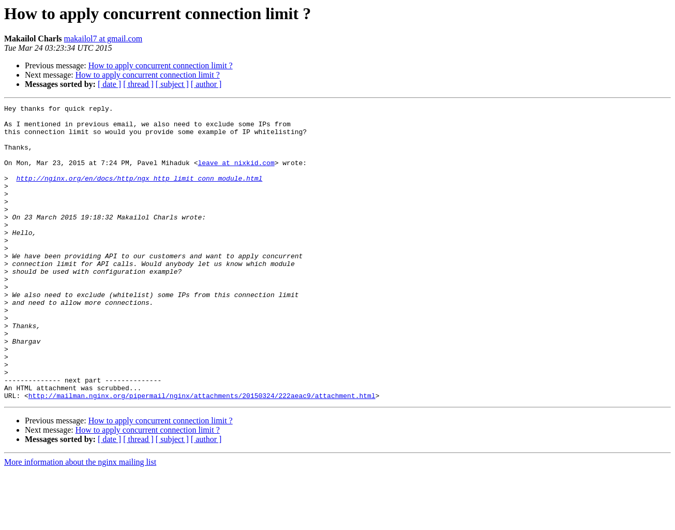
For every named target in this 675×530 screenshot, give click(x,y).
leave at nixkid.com (236, 175)
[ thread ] (138, 84)
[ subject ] (172, 84)
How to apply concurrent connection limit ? (160, 65)
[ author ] (206, 84)
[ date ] (109, 84)
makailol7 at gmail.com (103, 38)
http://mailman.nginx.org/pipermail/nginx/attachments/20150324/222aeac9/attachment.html (202, 454)
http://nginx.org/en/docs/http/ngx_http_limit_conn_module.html (139, 193)
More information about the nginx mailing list (80, 521)
